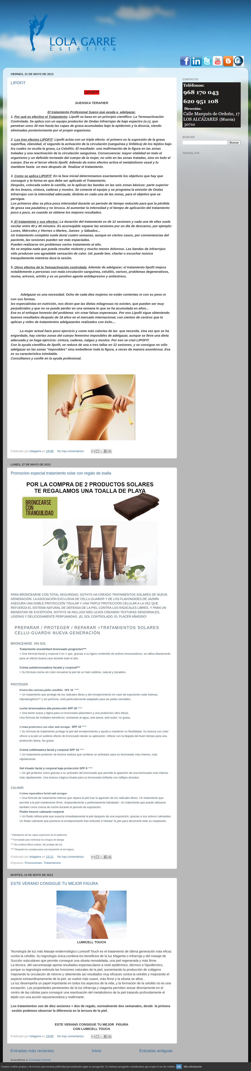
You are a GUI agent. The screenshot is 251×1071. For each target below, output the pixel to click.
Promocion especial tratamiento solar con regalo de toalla (61, 473)
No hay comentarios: (71, 451)
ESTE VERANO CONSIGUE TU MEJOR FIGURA (54, 883)
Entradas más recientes (32, 1050)
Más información (193, 1066)
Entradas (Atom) (40, 1060)
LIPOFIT (18, 83)
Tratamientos (52, 862)
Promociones (33, 862)
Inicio (96, 1050)
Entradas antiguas (156, 1050)
